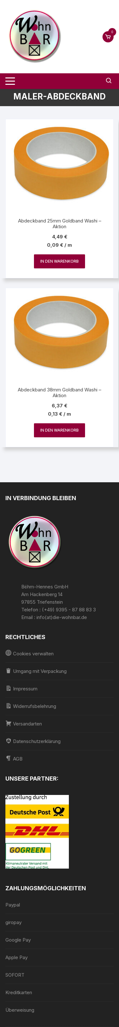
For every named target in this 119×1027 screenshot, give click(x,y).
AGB (14, 758)
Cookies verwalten (29, 653)
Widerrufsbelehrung (30, 706)
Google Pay (18, 940)
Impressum (21, 688)
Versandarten (23, 723)
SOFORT (14, 975)
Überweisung (19, 1010)
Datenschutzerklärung (33, 741)
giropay (13, 922)
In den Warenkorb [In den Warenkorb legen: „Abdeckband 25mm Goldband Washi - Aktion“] (59, 261)
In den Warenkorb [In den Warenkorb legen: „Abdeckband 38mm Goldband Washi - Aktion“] (59, 430)
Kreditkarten (18, 992)
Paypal (12, 905)
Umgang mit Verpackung (36, 670)
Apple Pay (16, 957)
